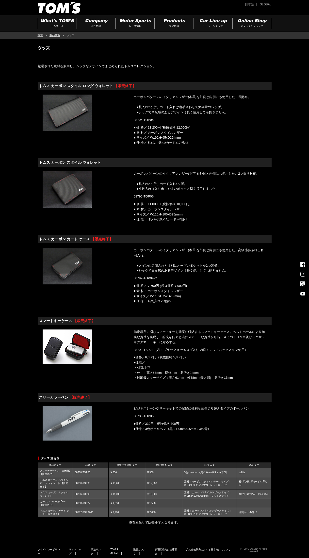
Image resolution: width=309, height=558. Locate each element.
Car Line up (213, 23)
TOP (40, 35)
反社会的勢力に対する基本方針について (208, 549)
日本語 (249, 4)
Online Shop (251, 23)
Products (174, 23)
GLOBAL (265, 4)
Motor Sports (135, 23)
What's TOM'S (57, 23)
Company (96, 23)
